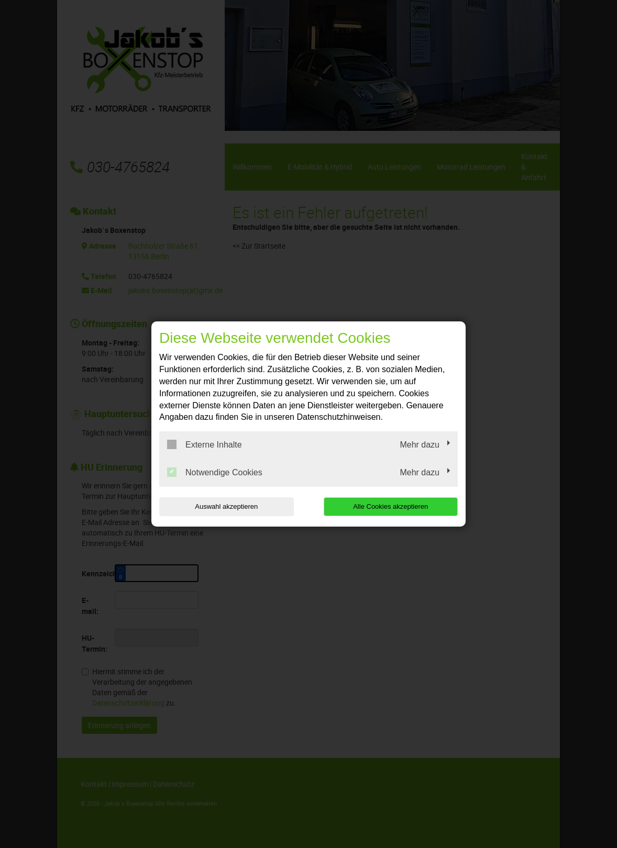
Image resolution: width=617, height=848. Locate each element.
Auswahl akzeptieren (226, 506)
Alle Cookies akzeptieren (390, 506)
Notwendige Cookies (214, 472)
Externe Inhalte (204, 444)
